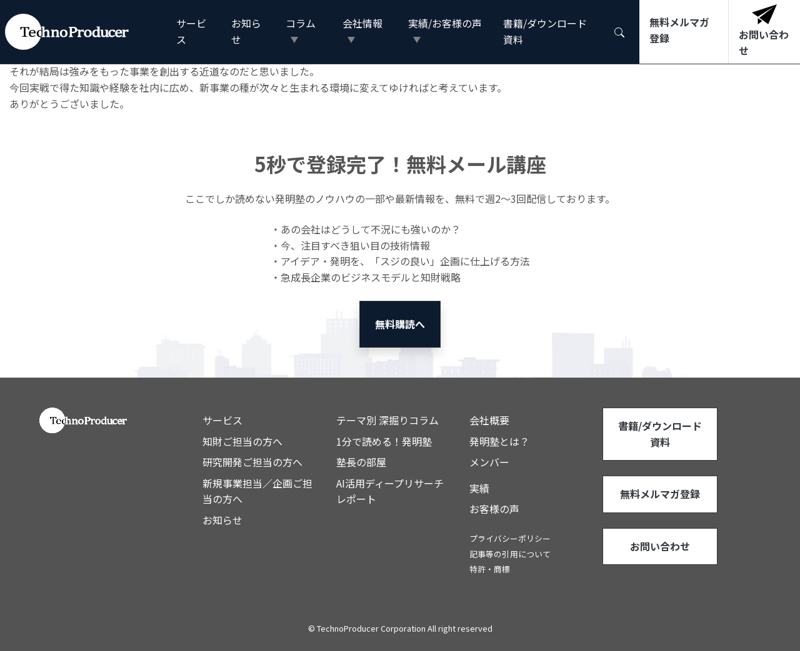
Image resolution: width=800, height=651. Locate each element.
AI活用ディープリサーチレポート (390, 491)
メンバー (489, 461)
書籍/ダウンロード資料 (545, 31)
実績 (479, 488)
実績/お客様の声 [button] (445, 23)
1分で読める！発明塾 (384, 441)
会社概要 (489, 420)
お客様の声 (494, 508)
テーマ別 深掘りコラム (387, 420)
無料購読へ (400, 323)
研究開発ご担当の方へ (252, 461)
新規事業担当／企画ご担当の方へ (257, 491)
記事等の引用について (510, 554)
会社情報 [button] (362, 23)
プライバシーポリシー (510, 538)
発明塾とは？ (499, 441)
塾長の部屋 (361, 461)
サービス (191, 31)
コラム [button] (301, 23)
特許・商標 (489, 569)
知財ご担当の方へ (242, 441)
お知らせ (246, 31)
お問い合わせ (660, 546)
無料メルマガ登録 (660, 493)
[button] (619, 32)
